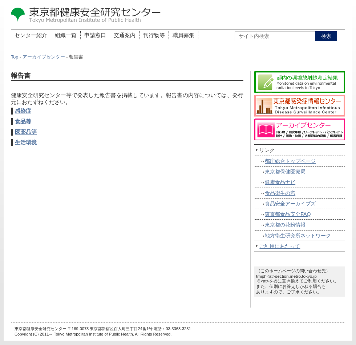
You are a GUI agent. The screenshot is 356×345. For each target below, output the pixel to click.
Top (14, 57)
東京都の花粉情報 (285, 225)
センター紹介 (31, 35)
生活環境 (26, 142)
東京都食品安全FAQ (288, 214)
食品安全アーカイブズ (290, 203)
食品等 (23, 121)
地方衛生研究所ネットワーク (298, 235)
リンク (267, 150)
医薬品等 (26, 132)
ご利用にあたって (279, 246)
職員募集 (183, 35)
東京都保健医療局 (285, 171)
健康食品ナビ (280, 182)
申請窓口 (95, 35)
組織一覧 (66, 35)
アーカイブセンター (44, 57)
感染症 (23, 111)
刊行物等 (154, 35)
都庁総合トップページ (290, 161)
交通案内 (124, 35)
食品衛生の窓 (280, 193)
